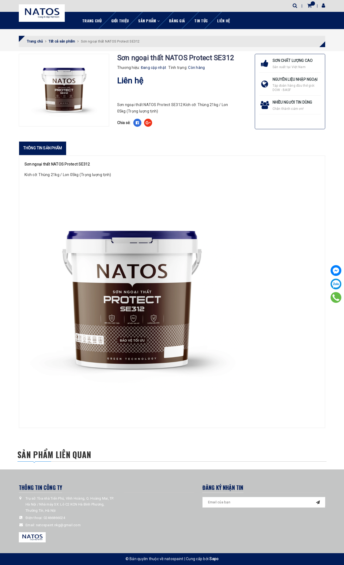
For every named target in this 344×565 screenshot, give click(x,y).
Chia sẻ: (124, 123)
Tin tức (201, 20)
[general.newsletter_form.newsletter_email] (263, 502)
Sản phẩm (149, 20)
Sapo (213, 559)
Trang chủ (92, 20)
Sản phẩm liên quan (54, 454)
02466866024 (54, 518)
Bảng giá (177, 20)
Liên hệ (223, 20)
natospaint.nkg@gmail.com (58, 525)
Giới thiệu (120, 20)
